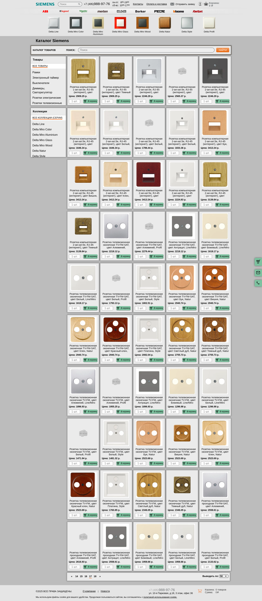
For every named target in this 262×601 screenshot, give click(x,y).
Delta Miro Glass (120, 31)
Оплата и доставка (156, 4)
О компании (89, 591)
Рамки (36, 72)
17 (90, 576)
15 (81, 576)
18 (95, 576)
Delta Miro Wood (142, 31)
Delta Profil (209, 31)
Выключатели (40, 83)
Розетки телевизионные (47, 103)
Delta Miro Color (76, 31)
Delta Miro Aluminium (98, 32)
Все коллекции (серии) (47, 117)
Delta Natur (164, 31)
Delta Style (187, 31)
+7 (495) (97, 4)
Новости (105, 591)
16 (86, 576)
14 (76, 576)
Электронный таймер (45, 77)
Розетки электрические (46, 97)
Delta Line (53, 31)
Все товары (40, 66)
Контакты (138, 4)
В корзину (90, 101)
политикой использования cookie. (160, 597)
